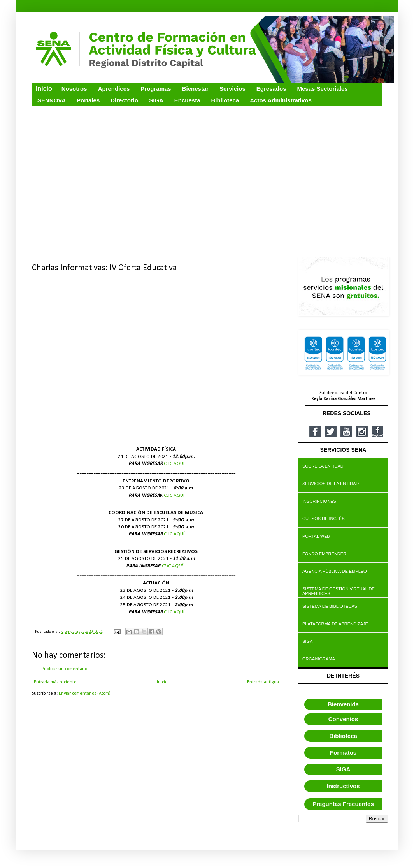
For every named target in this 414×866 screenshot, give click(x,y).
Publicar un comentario (64, 669)
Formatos (343, 752)
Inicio (162, 682)
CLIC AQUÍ (174, 463)
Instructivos (343, 786)
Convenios (343, 719)
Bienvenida (343, 704)
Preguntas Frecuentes (343, 804)
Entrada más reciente (55, 682)
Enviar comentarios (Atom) (85, 693)
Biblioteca (343, 735)
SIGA (343, 769)
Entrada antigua (263, 682)
